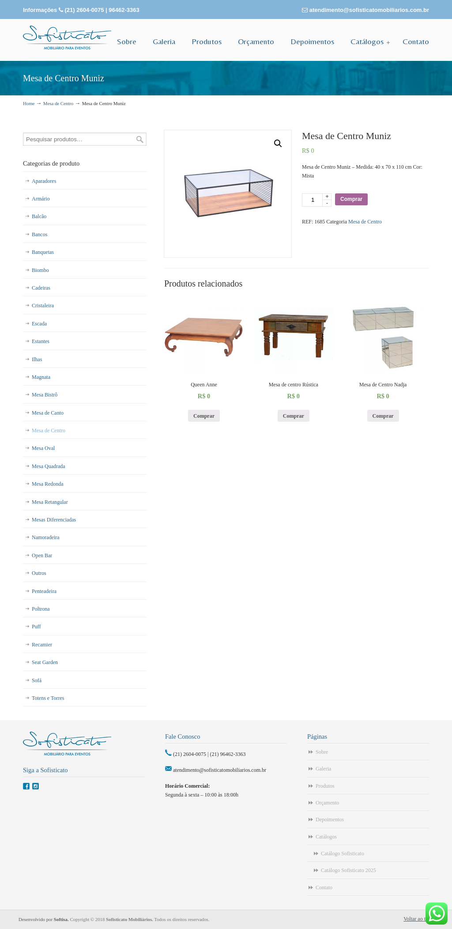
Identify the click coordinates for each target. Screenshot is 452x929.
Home (28, 103)
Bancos (39, 234)
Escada (39, 324)
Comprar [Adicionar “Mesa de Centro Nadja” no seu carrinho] (383, 416)
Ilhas (37, 359)
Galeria (323, 769)
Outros (39, 573)
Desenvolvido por (44, 919)
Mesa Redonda (48, 484)
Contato (324, 887)
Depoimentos (330, 819)
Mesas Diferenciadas (54, 520)
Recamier (42, 645)
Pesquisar (140, 139)
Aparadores (44, 181)
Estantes (40, 341)
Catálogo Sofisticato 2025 (348, 870)
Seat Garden (45, 662)
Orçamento (327, 803)
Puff (36, 626)
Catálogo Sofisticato (342, 853)
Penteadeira (44, 591)
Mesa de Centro (58, 103)
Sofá (36, 680)
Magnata (41, 377)
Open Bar (42, 555)
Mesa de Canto (48, 413)
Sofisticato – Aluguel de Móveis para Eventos (67, 37)
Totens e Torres (48, 698)
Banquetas (43, 252)
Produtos (325, 786)
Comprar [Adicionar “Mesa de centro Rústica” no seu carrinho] (293, 416)
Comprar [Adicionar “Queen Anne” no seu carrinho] (204, 416)
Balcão (39, 216)
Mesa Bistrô (44, 395)
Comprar (351, 199)
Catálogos (326, 837)
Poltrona (41, 609)
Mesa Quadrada (48, 466)
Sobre (322, 752)
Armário (41, 199)
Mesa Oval (43, 448)
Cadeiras (41, 288)
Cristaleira (43, 305)
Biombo (40, 270)
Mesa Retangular (50, 502)
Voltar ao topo (418, 919)
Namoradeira (46, 537)
